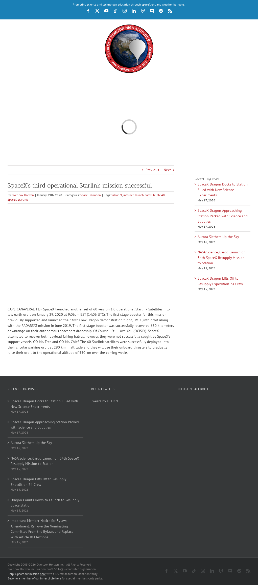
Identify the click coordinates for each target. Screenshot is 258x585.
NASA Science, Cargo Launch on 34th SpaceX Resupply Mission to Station (222, 257)
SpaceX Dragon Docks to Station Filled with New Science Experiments (223, 189)
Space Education (90, 195)
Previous (152, 170)
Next (167, 170)
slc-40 (161, 195)
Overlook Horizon (23, 195)
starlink (23, 199)
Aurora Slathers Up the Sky (218, 236)
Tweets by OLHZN (104, 401)
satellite (150, 195)
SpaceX (12, 199)
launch (139, 195)
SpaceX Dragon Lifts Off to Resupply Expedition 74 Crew (38, 482)
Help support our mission (27, 574)
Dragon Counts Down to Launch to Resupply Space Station (45, 503)
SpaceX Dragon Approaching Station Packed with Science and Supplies (223, 216)
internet (128, 195)
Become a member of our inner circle (34, 578)
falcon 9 (116, 195)
